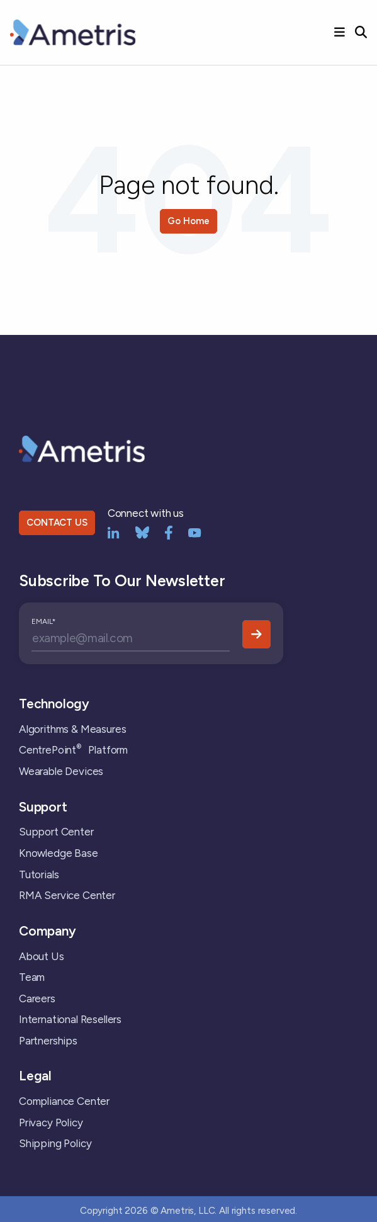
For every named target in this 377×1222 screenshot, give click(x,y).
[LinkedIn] (114, 532)
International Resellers (70, 1019)
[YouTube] (194, 532)
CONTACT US (56, 522)
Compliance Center (64, 1101)
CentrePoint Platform (73, 750)
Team (32, 977)
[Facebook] (168, 532)
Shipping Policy (55, 1143)
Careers (37, 998)
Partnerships (48, 1040)
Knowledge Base (58, 853)
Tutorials (39, 874)
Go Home (188, 221)
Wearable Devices (61, 771)
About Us (41, 956)
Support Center (56, 831)
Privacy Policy (51, 1122)
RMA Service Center (67, 895)
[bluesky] (142, 532)
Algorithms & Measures (72, 729)
